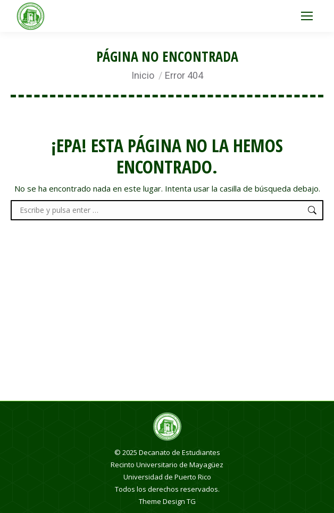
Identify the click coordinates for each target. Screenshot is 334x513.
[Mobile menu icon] (307, 16)
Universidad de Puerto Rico (167, 477)
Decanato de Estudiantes (179, 452)
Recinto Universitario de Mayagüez (167, 464)
